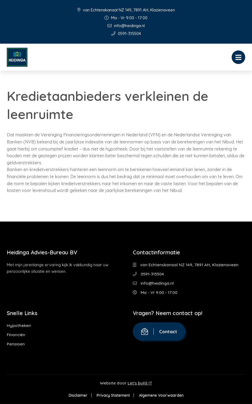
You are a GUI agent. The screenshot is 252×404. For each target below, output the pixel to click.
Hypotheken (19, 325)
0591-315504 (126, 33)
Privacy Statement (113, 395)
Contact (159, 331)
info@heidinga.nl (126, 25)
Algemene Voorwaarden (161, 395)
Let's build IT (140, 383)
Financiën (16, 334)
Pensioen (16, 344)
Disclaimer (78, 395)
